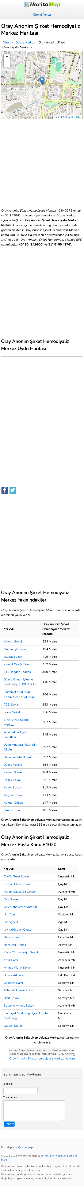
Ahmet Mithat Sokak (17, 967)
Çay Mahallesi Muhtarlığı (20, 907)
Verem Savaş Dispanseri (20, 891)
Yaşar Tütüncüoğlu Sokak (21, 952)
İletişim (72, 1155)
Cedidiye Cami (13, 983)
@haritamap (25, 1147)
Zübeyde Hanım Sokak (19, 990)
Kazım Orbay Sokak (17, 884)
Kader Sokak (12, 787)
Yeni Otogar (12, 810)
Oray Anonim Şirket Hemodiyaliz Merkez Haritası (42, 1058)
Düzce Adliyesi (14, 975)
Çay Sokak (11, 899)
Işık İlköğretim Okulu (17, 929)
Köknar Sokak (13, 802)
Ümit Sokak (11, 998)
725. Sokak (11, 704)
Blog (4, 1159)
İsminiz (7, 1084)
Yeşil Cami (11, 960)
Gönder (9, 1124)
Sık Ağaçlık (11, 922)
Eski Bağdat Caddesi (17, 672)
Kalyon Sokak (13, 641)
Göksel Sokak (13, 1026)
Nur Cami (10, 914)
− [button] (7, 63)
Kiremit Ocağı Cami (16, 664)
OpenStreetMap (73, 117)
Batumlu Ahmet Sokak (19, 1005)
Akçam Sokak (13, 795)
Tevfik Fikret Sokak (16, 876)
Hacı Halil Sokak (15, 945)
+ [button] (7, 57)
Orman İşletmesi (15, 649)
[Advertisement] (42, 162)
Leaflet (57, 117)
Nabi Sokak (11, 937)
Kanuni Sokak (13, 772)
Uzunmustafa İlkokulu (18, 757)
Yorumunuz (10, 1097)
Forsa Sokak (12, 712)
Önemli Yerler (42, 14)
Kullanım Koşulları (55, 1155)
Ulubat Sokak (13, 657)
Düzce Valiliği (13, 765)
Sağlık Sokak (12, 780)
